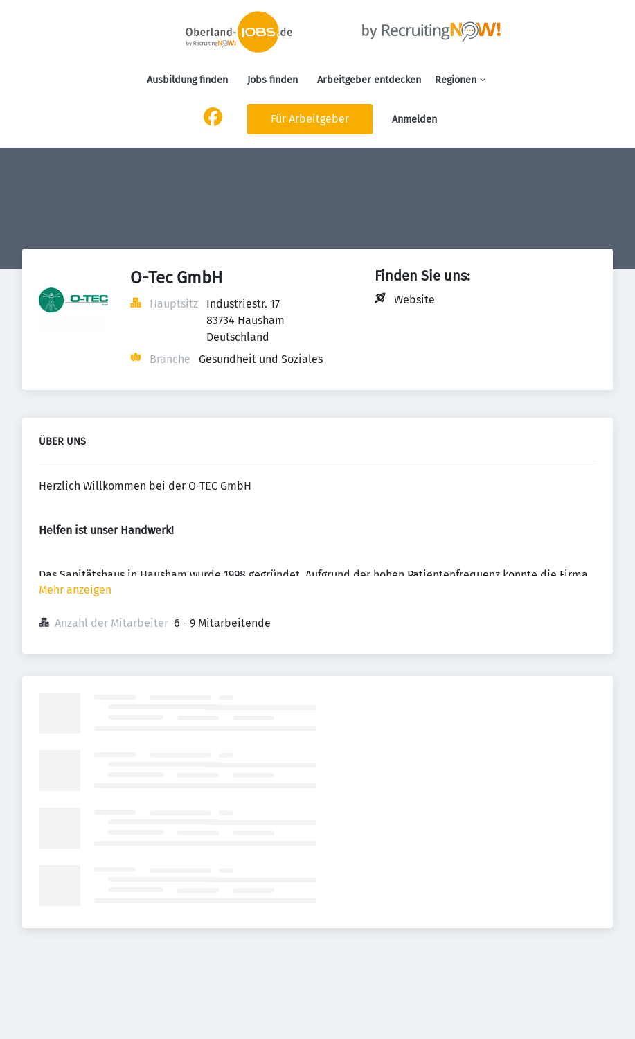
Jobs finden (272, 80)
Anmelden (414, 119)
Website (414, 299)
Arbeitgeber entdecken (369, 80)
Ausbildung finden (187, 80)
